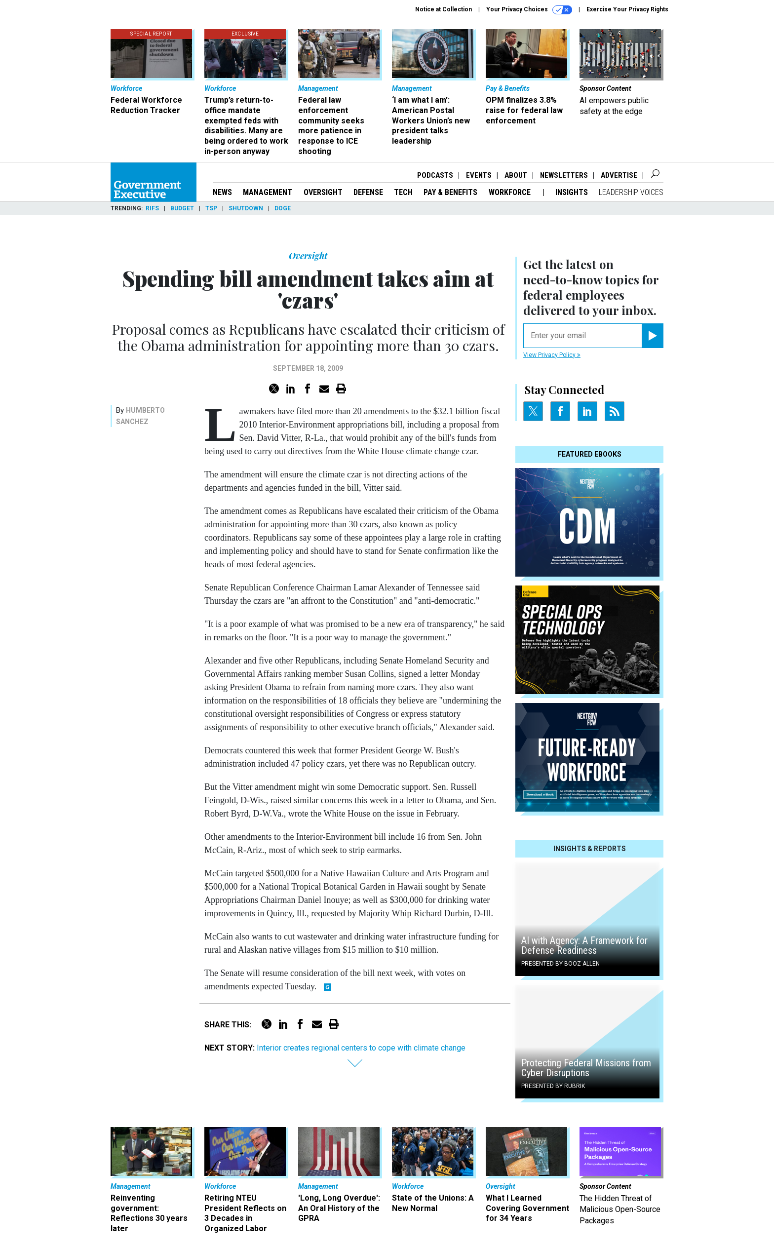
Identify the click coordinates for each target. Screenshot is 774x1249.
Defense (368, 192)
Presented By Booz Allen (560, 963)
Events (479, 175)
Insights (571, 192)
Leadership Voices (631, 192)
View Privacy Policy (551, 354)
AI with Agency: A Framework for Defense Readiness (584, 945)
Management (267, 192)
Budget (182, 208)
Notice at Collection (443, 9)
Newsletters (564, 175)
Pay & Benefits (450, 192)
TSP (211, 208)
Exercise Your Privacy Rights (627, 9)
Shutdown (246, 208)
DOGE (282, 208)
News (222, 192)
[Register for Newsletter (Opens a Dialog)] (652, 336)
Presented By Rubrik (553, 1086)
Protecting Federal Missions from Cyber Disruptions (586, 1068)
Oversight (323, 192)
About (515, 175)
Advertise (619, 175)
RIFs (152, 208)
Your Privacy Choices (529, 9)
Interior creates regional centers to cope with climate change (361, 1048)
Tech (403, 192)
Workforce (511, 192)
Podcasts (435, 175)
